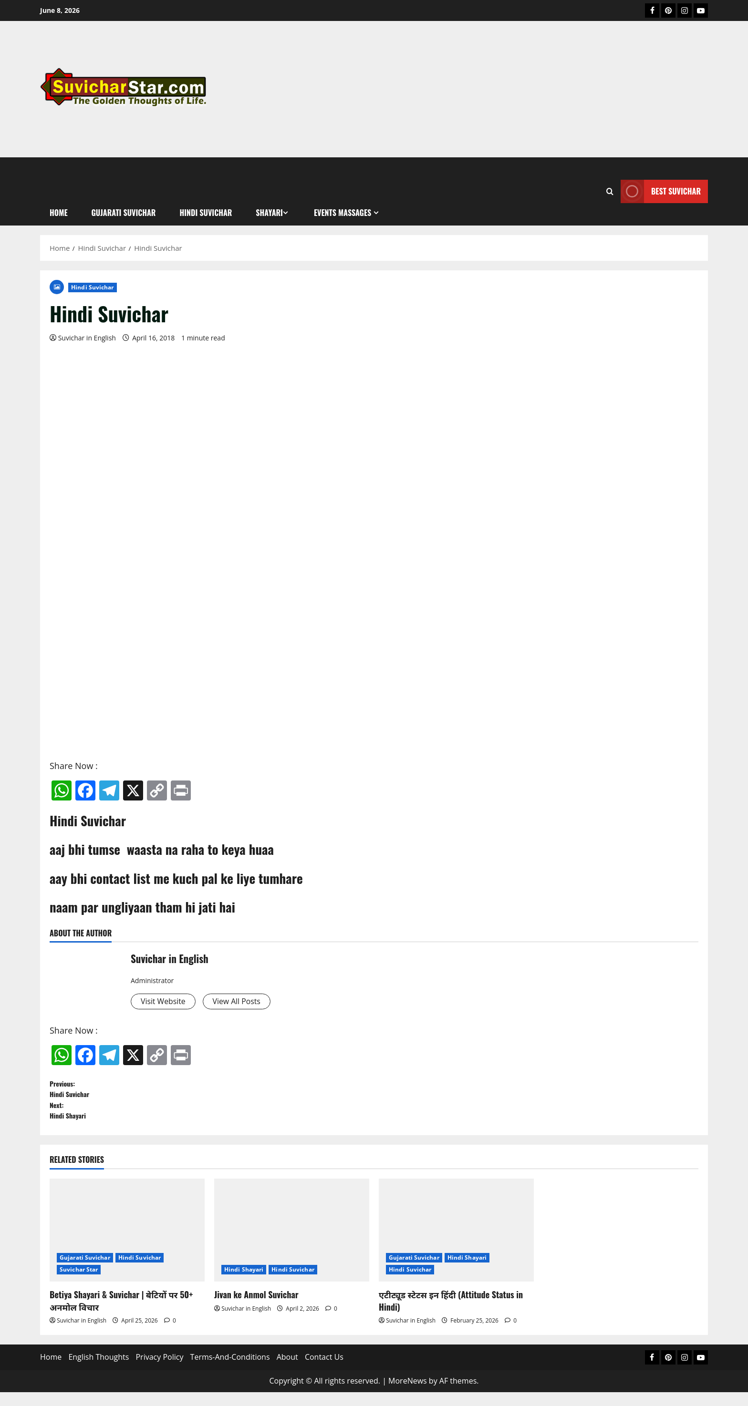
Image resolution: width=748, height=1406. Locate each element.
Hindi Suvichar (92, 287)
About (287, 1371)
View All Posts (246, 1002)
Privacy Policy (159, 1371)
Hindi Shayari (243, 1284)
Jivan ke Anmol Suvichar (256, 1309)
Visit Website (166, 1002)
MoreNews (407, 1394)
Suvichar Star (79, 1284)
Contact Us (324, 1371)
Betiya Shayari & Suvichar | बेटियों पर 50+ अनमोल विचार (121, 1315)
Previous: (374, 1094)
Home (51, 1371)
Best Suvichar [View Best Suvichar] (661, 191)
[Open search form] (609, 191)
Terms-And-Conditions (230, 1371)
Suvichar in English (87, 337)
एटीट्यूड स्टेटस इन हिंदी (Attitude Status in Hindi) (451, 1315)
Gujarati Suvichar (85, 1272)
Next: (374, 1121)
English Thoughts (98, 1371)
